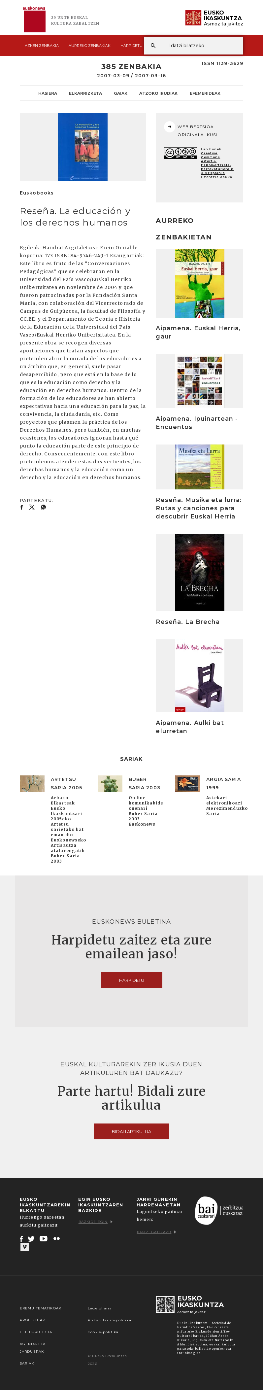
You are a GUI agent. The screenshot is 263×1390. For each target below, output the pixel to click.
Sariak (27, 1363)
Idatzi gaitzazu (157, 1232)
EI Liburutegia (36, 1332)
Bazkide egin (96, 1222)
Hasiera (47, 93)
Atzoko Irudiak (158, 93)
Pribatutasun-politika (109, 1320)
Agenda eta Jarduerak (33, 1348)
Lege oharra (100, 1308)
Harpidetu (131, 45)
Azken (42, 45)
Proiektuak (32, 1320)
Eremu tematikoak (40, 1308)
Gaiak (120, 93)
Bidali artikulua (131, 1131)
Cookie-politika (103, 1332)
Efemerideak (205, 93)
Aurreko (90, 45)
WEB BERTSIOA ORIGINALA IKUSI (190, 129)
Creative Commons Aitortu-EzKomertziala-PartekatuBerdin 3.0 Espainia (217, 163)
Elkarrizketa (85, 93)
